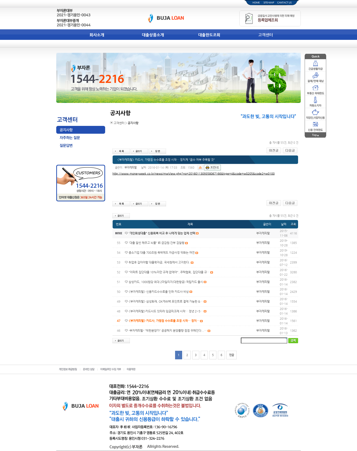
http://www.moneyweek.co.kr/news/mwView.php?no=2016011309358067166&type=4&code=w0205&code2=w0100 (193, 173)
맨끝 (231, 355)
